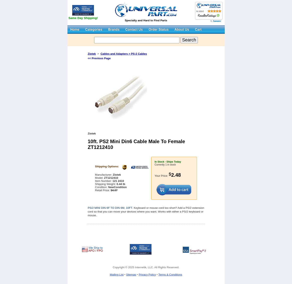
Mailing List (117, 274)
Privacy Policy (147, 274)
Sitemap (131, 274)
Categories (93, 29)
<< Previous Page (99, 58)
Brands (114, 29)
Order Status (159, 29)
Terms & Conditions (170, 274)
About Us (181, 29)
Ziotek (92, 53)
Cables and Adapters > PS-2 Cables (124, 53)
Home (74, 29)
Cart (198, 29)
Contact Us (134, 29)
